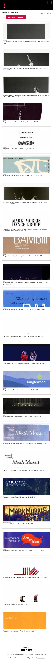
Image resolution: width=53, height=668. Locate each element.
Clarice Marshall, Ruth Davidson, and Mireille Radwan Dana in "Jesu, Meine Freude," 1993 (25, 69)
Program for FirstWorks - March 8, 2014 (15, 604)
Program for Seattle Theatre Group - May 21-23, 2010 (19, 497)
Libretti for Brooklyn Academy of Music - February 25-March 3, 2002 (23, 336)
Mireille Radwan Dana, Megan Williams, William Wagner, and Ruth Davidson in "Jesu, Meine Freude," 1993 (26, 95)
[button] (50, 13)
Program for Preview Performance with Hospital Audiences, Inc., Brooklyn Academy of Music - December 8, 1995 (25, 229)
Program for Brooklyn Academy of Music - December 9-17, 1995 (22, 256)
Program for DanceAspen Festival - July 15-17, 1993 (18, 148)
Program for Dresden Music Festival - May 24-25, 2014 (19, 631)
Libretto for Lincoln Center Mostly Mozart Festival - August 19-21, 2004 (24, 470)
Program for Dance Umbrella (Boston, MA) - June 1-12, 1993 (21, 122)
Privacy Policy (41, 658)
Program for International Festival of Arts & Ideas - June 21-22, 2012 (23, 550)
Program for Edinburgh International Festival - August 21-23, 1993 (22, 175)
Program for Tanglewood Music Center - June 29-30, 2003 (20, 390)
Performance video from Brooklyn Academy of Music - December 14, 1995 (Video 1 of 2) (25, 283)
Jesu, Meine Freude (15, 17)
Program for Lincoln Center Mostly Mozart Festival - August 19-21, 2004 (24, 443)
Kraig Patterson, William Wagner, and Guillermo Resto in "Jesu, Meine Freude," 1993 (26, 42)
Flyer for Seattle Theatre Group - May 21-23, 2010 (18, 524)
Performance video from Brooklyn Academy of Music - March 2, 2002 (23, 363)
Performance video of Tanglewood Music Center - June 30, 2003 (22, 416)
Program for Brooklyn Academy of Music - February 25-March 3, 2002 (24, 309)
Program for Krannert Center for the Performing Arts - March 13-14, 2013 (25, 577)
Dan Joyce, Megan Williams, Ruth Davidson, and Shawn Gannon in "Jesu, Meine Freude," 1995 (25, 203)
